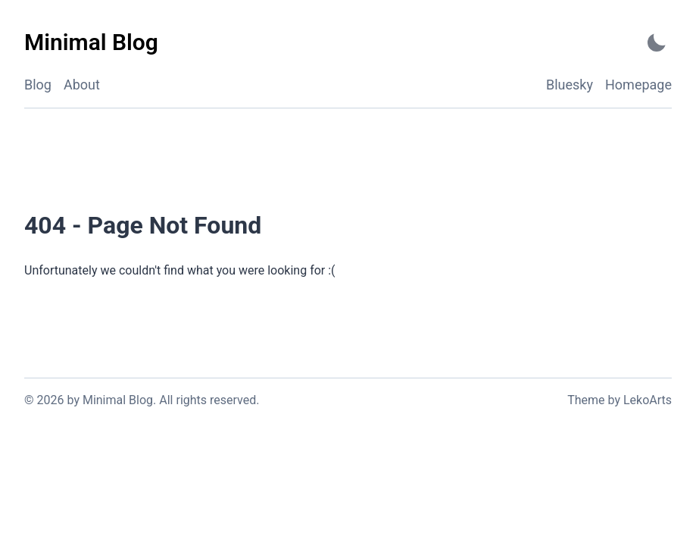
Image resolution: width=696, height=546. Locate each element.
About (82, 85)
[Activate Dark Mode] (656, 42)
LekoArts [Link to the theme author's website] (647, 400)
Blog (37, 85)
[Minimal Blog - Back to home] (91, 42)
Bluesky (569, 85)
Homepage (638, 85)
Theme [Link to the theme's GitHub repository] (585, 400)
